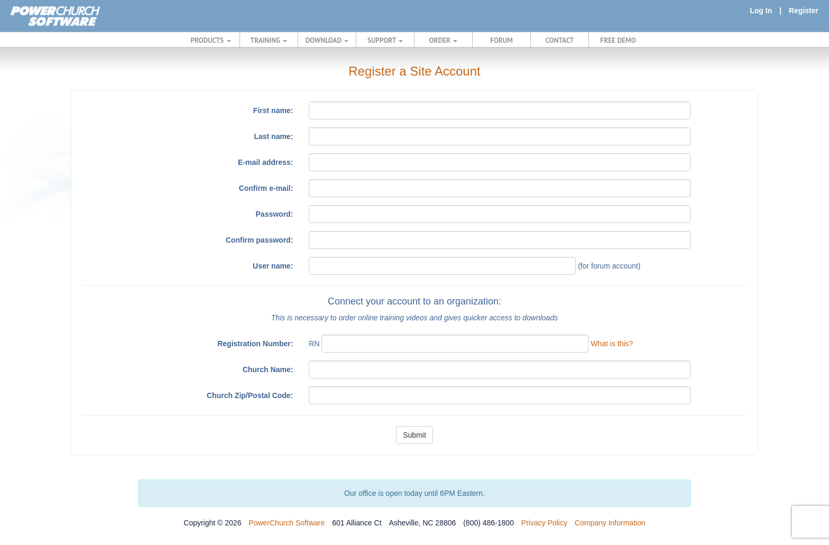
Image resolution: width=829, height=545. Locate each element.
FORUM (501, 40)
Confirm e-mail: (266, 188)
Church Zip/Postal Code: (250, 395)
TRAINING (269, 40)
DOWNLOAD (327, 40)
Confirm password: (259, 240)
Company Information (610, 523)
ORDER (443, 40)
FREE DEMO (617, 40)
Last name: (273, 136)
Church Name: (268, 369)
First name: (273, 110)
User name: (273, 266)
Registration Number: (255, 343)
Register (803, 10)
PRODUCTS (211, 40)
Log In (761, 10)
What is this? (612, 343)
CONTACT (560, 40)
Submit (414, 435)
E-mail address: (265, 162)
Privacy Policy (544, 523)
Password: (274, 214)
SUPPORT (385, 40)
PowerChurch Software (286, 523)
